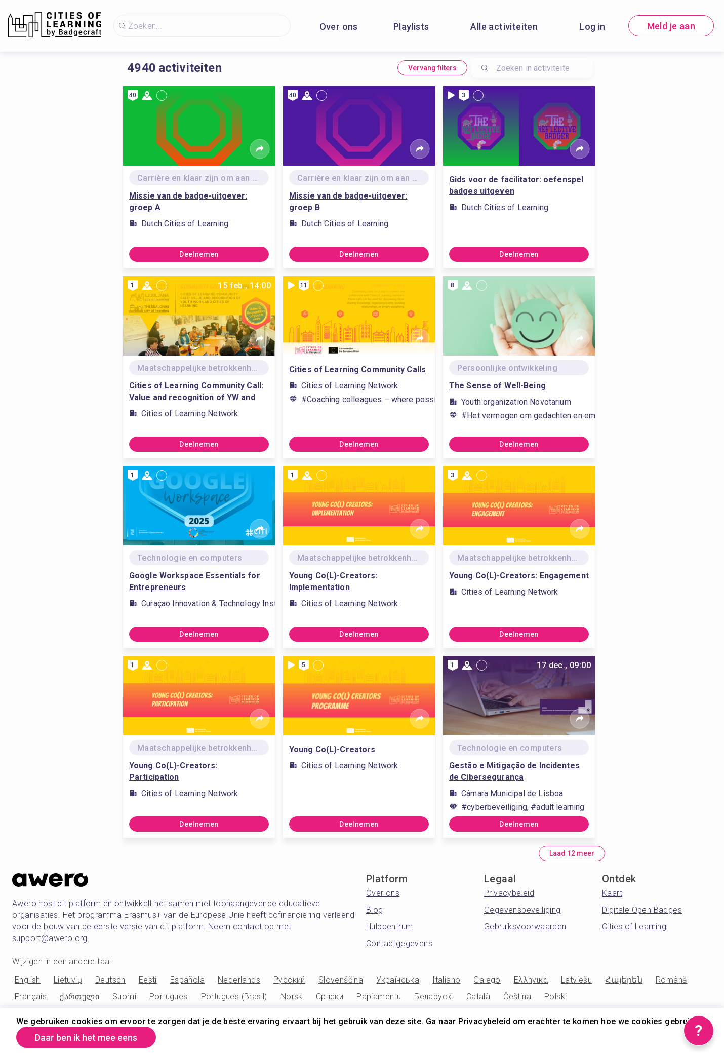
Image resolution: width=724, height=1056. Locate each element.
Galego (486, 980)
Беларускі (433, 996)
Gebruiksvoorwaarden (525, 926)
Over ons (338, 26)
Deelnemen (199, 254)
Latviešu (576, 980)
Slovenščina (340, 980)
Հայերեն (623, 980)
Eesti (148, 980)
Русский (289, 980)
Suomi (124, 996)
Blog (374, 910)
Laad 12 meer (571, 853)
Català (478, 996)
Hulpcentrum (389, 926)
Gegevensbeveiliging (522, 910)
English (28, 980)
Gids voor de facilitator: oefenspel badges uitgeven (516, 185)
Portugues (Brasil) (234, 996)
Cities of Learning (634, 926)
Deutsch (110, 980)
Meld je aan (671, 26)
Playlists (411, 26)
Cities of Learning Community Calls (357, 369)
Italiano (446, 980)
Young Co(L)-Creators (332, 749)
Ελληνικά (531, 980)
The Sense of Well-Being (497, 385)
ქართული (79, 996)
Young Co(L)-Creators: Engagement (519, 575)
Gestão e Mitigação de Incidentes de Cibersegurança (514, 771)
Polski (555, 996)
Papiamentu (378, 996)
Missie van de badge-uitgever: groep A (188, 201)
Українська (397, 980)
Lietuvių (68, 980)
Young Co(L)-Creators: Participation (173, 771)
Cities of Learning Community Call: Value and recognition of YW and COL (196, 392)
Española (187, 980)
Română (671, 980)
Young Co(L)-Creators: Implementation (333, 581)
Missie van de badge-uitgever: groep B (348, 201)
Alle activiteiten (504, 26)
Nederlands (239, 980)
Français (31, 996)
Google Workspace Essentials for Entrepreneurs (194, 581)
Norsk (291, 996)
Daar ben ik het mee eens (86, 1037)
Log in (592, 26)
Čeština (517, 996)
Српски (329, 996)
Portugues (168, 996)
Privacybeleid (509, 893)
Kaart (612, 893)
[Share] (260, 149)
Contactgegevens (399, 943)
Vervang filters (432, 68)
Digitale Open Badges (642, 910)
